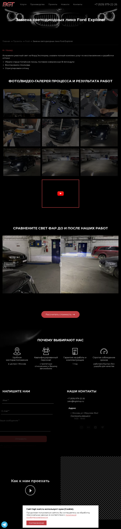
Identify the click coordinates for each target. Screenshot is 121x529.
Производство (37, 4)
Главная (6, 41)
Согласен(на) (36, 523)
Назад (8, 50)
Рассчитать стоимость (55, 314)
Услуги (23, 4)
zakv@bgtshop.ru (84, 401)
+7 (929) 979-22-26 (106, 4)
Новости (65, 4)
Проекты (52, 4)
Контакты (77, 4)
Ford (27, 41)
